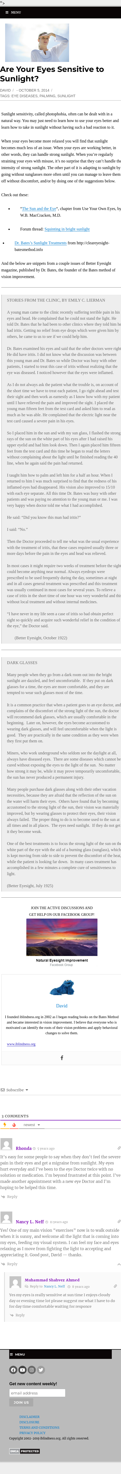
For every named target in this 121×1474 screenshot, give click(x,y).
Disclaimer (29, 1417)
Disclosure (29, 1422)
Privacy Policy (32, 1433)
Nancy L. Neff (54, 1286)
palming (48, 96)
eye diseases (25, 96)
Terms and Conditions (39, 1427)
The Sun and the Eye (39, 208)
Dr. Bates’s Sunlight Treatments (41, 243)
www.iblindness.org (21, 1044)
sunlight (66, 96)
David (5, 90)
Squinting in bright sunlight (67, 229)
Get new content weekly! (33, 1384)
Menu (13, 12)
